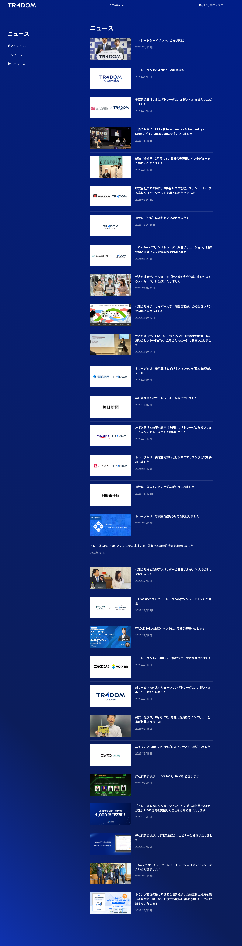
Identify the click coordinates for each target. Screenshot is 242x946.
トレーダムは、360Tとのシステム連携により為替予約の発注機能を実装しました (141, 546)
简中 (220, 5)
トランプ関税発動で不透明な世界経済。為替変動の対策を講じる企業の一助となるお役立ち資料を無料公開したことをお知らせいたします (173, 898)
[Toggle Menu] (230, 5)
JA (200, 5)
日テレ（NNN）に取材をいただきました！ (162, 218)
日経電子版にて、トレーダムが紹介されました (165, 487)
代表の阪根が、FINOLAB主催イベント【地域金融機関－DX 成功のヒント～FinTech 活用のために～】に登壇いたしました (173, 340)
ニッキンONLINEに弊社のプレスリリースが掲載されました (172, 747)
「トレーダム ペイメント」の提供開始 (159, 40)
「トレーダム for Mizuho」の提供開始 (159, 70)
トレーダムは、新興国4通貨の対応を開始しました (167, 516)
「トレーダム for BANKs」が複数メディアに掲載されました (173, 658)
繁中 (212, 5)
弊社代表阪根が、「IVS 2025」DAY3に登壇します (167, 776)
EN (206, 5)
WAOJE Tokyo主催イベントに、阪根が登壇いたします (170, 628)
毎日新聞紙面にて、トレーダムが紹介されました (166, 398)
